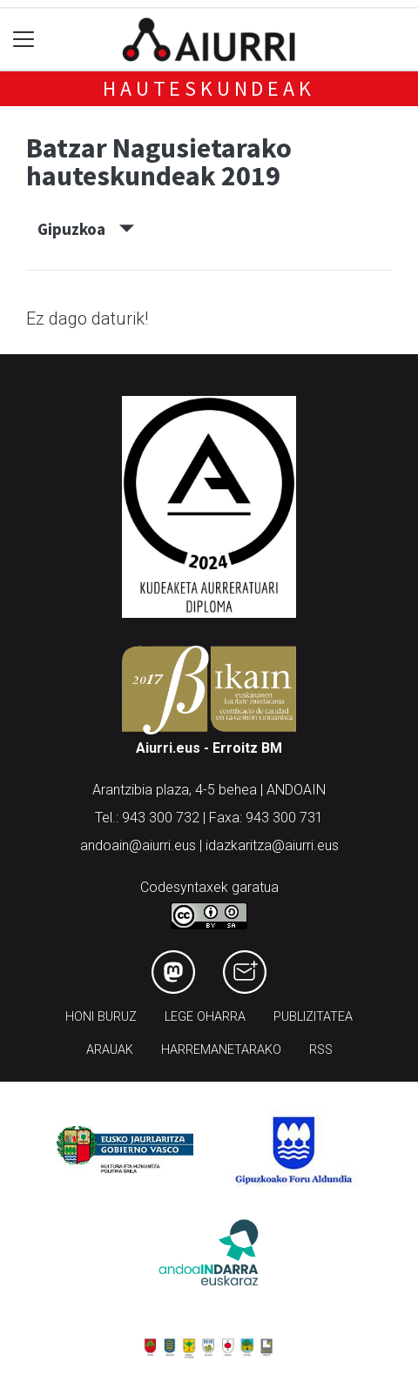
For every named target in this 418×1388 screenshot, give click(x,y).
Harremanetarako (221, 1050)
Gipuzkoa (85, 228)
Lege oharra (205, 1016)
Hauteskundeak (208, 88)
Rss (321, 1050)
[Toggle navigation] (24, 39)
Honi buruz (101, 1016)
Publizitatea (313, 1016)
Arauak (109, 1050)
